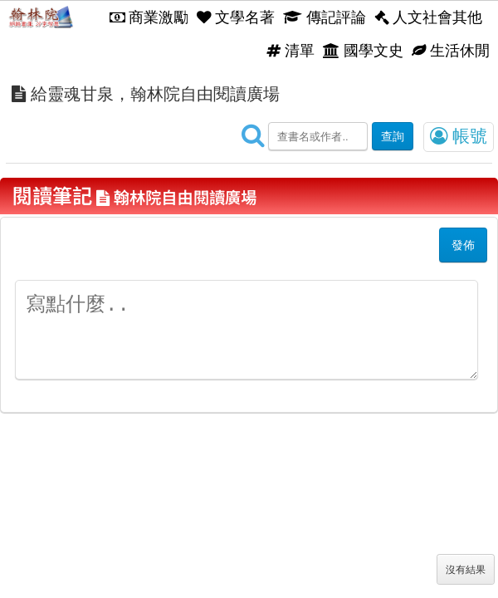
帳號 (458, 136)
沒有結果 (466, 570)
